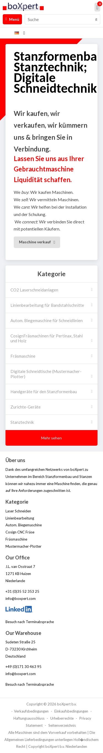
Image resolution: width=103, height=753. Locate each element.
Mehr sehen (51, 438)
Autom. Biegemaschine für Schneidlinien (46, 320)
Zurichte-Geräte (25, 406)
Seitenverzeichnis (62, 725)
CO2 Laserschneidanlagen (34, 289)
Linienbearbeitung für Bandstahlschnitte (47, 305)
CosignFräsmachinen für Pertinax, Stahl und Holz (46, 338)
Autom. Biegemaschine (23, 525)
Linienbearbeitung (19, 518)
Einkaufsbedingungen (71, 711)
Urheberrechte (62, 718)
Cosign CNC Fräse (19, 532)
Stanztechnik (22, 422)
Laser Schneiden (18, 511)
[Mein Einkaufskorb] (97, 7)
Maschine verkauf (35, 242)
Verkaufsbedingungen (31, 711)
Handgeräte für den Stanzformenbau (43, 391)
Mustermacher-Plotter (23, 546)
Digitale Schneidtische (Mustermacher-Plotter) (46, 374)
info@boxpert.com (20, 598)
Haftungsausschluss (28, 718)
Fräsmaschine (22, 356)
